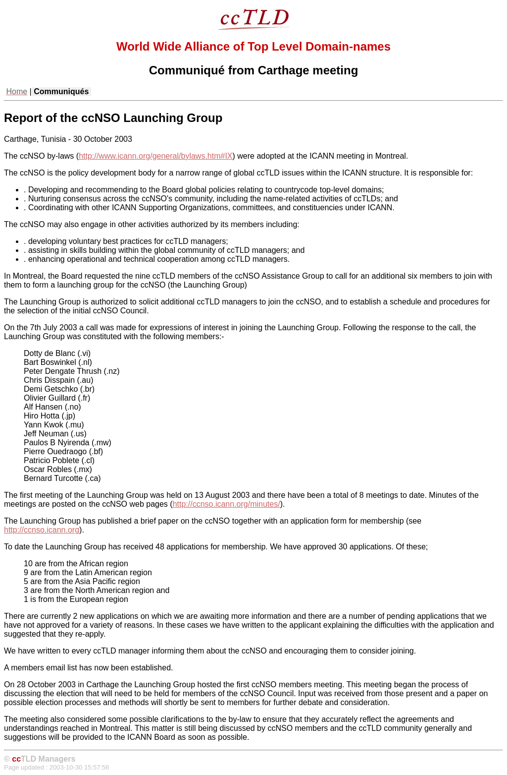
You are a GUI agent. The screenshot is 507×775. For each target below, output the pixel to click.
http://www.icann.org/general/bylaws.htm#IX (155, 156)
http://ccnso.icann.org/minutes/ (226, 504)
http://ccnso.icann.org (41, 530)
